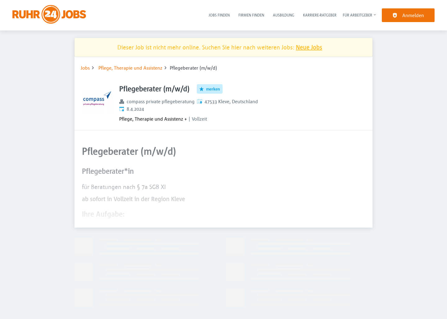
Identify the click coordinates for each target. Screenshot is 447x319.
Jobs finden (219, 14)
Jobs (85, 68)
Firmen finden (251, 14)
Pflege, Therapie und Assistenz (130, 68)
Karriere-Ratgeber (319, 14)
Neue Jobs (309, 47)
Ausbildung (283, 14)
